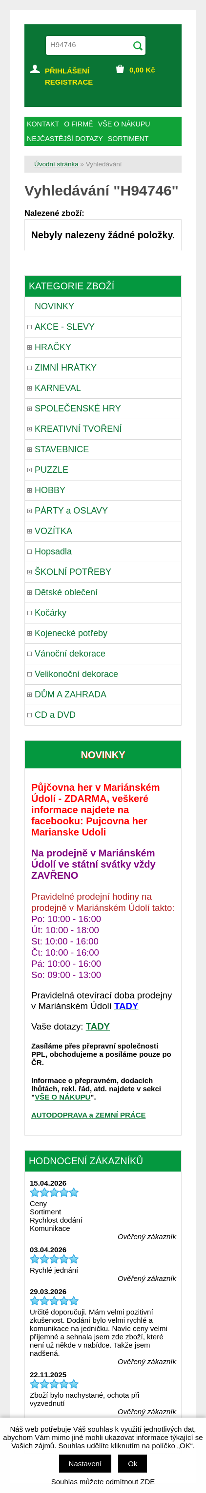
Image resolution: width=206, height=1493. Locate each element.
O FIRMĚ (78, 124)
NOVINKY (54, 306)
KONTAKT (43, 124)
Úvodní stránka (56, 164)
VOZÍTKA (53, 531)
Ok (132, 1463)
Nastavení (85, 1463)
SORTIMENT (128, 138)
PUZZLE (51, 470)
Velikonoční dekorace (76, 674)
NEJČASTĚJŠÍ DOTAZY (65, 138)
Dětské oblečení (66, 592)
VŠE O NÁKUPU (62, 1097)
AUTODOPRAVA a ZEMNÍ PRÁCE (88, 1115)
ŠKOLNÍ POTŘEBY (73, 572)
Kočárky (50, 613)
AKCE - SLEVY (65, 327)
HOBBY (50, 490)
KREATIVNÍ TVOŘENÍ (78, 429)
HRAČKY (53, 347)
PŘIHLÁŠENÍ (67, 71)
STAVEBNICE (62, 449)
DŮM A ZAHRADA (70, 694)
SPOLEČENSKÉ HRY (78, 408)
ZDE (147, 1481)
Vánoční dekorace (70, 653)
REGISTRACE (69, 82)
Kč (142, 70)
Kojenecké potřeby (71, 633)
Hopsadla (53, 551)
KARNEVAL (58, 388)
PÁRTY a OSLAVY (71, 510)
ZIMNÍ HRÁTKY (66, 368)
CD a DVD (55, 715)
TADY (98, 1026)
